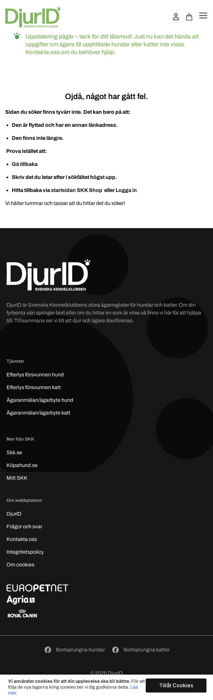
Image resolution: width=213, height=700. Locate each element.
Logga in (126, 190)
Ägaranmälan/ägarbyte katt (38, 413)
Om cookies (20, 564)
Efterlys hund (35, 374)
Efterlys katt (34, 387)
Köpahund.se (22, 465)
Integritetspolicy (25, 552)
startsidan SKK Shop (77, 190)
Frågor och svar (24, 526)
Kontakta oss (22, 539)
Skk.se (14, 452)
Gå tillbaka (25, 164)
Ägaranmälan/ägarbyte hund (40, 400)
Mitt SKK (17, 478)
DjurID (14, 514)
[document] (107, 687)
